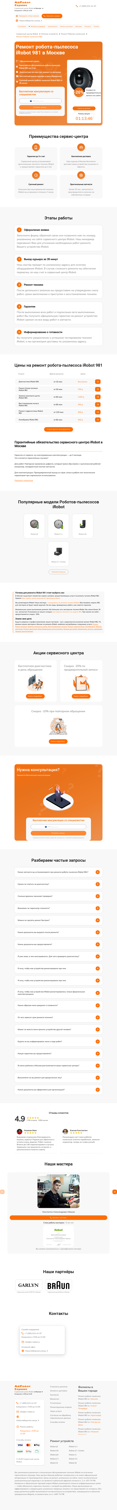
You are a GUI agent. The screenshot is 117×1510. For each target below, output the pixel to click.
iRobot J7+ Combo (76, 1450)
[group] (29, 1286)
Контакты (88, 26)
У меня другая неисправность (58, 429)
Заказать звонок (51, 16)
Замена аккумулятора (24, 631)
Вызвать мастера (58, 1218)
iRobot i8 (73, 1463)
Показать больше (58, 572)
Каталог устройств (38, 26)
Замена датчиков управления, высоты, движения (82, 629)
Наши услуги (56, 1411)
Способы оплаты (57, 1422)
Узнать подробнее (35, 696)
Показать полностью (24, 480)
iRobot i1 (73, 1455)
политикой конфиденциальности (75, 838)
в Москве (38, 8)
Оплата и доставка (66, 26)
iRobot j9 (54, 1446)
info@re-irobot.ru (30, 1342)
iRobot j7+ (54, 1459)
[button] (114, 1192)
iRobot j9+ (54, 1455)
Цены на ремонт (84, 108)
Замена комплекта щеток (37, 627)
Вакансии (78, 26)
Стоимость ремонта (58, 1386)
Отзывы (96, 26)
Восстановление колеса (57, 627)
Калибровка (90, 627)
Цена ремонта (52, 26)
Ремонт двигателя (30, 629)
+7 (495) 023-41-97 (87, 6)
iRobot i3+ (73, 1459)
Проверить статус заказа (27, 16)
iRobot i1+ (73, 1446)
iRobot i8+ (54, 1450)
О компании (22, 26)
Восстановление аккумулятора (50, 629)
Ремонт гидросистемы (76, 627)
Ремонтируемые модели (61, 1407)
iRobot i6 (54, 1463)
